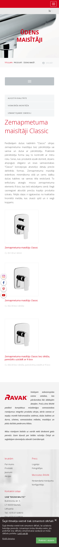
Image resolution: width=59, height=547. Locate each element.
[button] (11, 538)
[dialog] (29, 532)
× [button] (55, 520)
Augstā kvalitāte (17, 98)
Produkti (18, 62)
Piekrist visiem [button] (46, 540)
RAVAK (12, 4)
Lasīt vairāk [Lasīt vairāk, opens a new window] (22, 533)
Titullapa (8, 62)
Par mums (9, 464)
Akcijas (8, 476)
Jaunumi (8, 472)
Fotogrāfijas (37, 468)
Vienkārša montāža (18, 105)
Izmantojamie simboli (19, 113)
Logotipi (35, 464)
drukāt (49, 63)
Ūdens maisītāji (30, 62)
